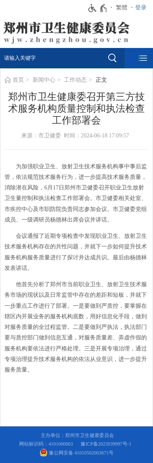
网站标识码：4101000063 (47, 444)
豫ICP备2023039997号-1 (107, 444)
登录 (140, 7)
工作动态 (75, 80)
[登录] (143, 7)
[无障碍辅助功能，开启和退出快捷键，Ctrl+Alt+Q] (97, 8)
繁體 (121, 7)
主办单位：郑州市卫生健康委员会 (78, 435)
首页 (18, 80)
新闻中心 (44, 80)
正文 (101, 80)
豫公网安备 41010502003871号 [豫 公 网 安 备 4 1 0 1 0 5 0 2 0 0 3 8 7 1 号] (76, 452)
